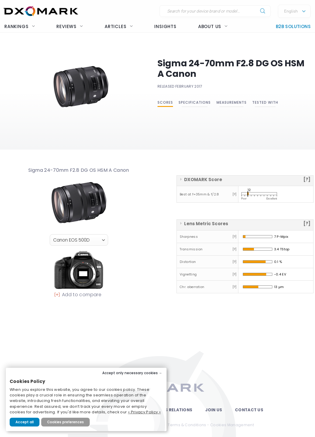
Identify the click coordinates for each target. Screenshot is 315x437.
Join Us (213, 410)
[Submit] (263, 11)
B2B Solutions (293, 26)
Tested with (265, 102)
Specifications (195, 102)
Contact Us (249, 410)
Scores (165, 102)
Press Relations (173, 410)
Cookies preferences (65, 422)
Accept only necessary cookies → (132, 373)
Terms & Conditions (187, 424)
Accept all (24, 422)
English (291, 11)
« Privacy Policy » (144, 412)
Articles (119, 26)
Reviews (69, 26)
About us (213, 26)
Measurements (232, 102)
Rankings (19, 26)
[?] (306, 179)
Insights (165, 26)
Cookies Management (232, 424)
